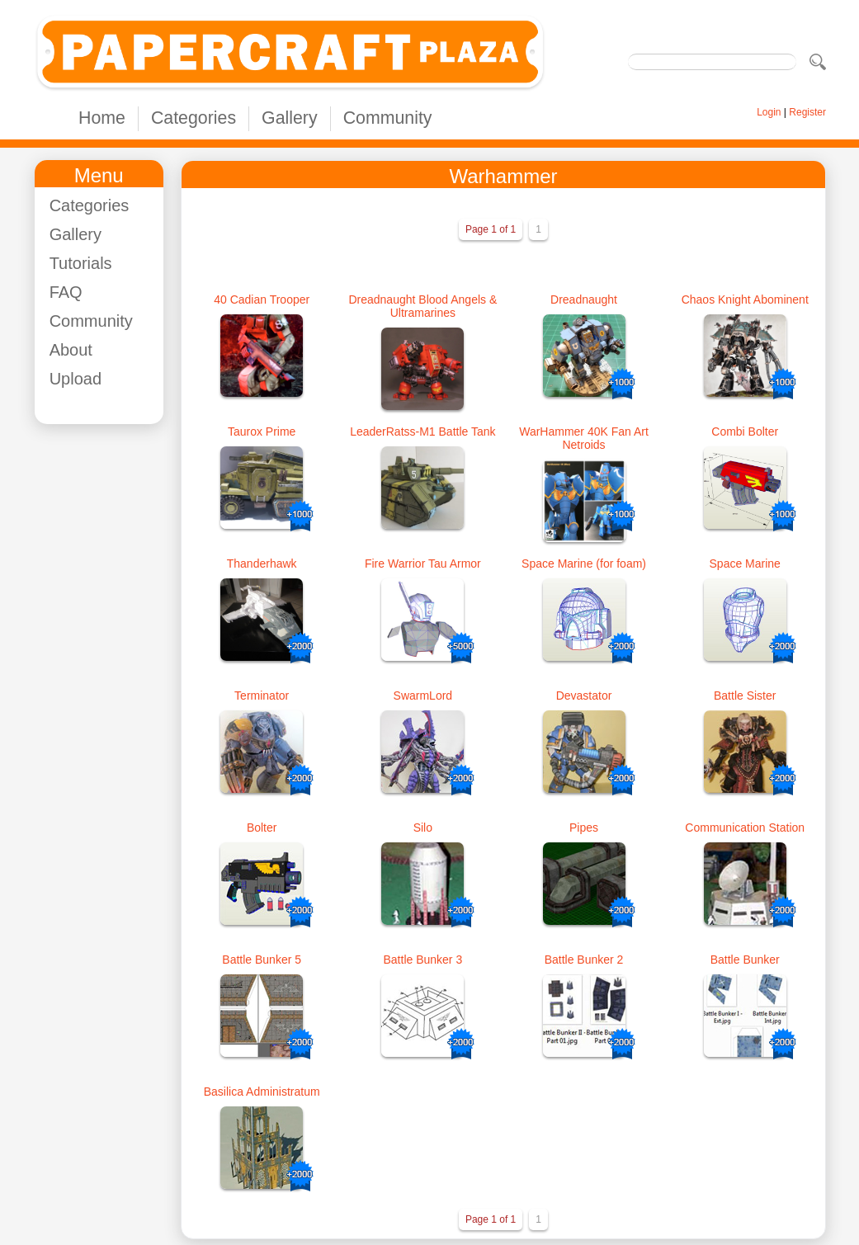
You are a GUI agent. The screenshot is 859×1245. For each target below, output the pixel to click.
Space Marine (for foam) (584, 563)
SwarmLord (423, 695)
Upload (75, 379)
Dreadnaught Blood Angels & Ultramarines (422, 306)
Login (769, 112)
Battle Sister (745, 695)
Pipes (583, 827)
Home (101, 118)
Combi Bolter (744, 431)
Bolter (262, 827)
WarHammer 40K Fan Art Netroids (584, 438)
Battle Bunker (745, 959)
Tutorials (81, 263)
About (71, 350)
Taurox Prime (261, 431)
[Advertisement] (113, 683)
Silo (422, 827)
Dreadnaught (583, 299)
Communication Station (745, 827)
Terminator (261, 695)
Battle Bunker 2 (584, 959)
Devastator (584, 695)
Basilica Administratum (262, 1091)
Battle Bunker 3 (422, 959)
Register (807, 112)
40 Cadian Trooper (261, 299)
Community (387, 118)
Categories (193, 118)
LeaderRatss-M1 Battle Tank (422, 431)
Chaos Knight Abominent (745, 299)
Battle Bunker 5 (261, 959)
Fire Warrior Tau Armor (423, 563)
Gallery (290, 118)
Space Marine (745, 563)
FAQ (66, 292)
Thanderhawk (262, 563)
